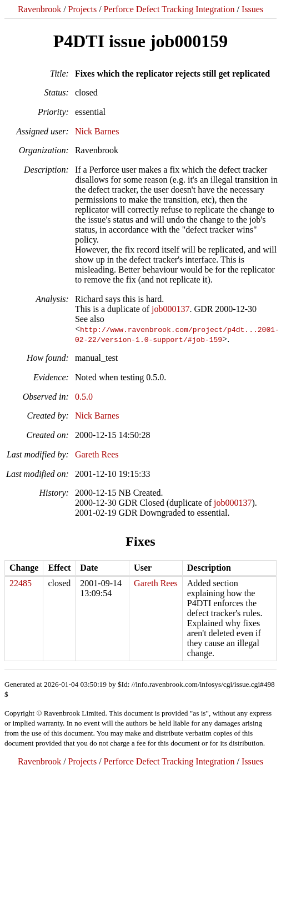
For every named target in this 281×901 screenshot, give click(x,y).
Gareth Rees (97, 454)
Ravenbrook (39, 9)
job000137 (170, 309)
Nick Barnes (97, 131)
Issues (252, 9)
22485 (20, 583)
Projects (82, 9)
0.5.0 (84, 396)
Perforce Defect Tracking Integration (169, 9)
